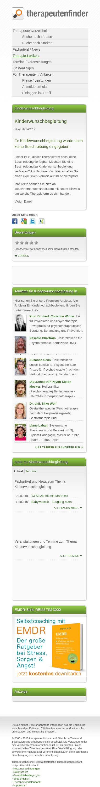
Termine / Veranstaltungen (32, 62)
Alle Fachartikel (66, 507)
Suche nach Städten (37, 43)
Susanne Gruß (40, 360)
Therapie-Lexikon (26, 56)
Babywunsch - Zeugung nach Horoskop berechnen (51, 504)
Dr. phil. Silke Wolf (42, 403)
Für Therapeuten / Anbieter (33, 74)
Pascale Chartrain (42, 338)
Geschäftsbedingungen (26, 775)
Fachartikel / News (26, 49)
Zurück (23, 255)
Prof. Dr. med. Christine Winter (51, 316)
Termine (30, 471)
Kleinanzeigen (23, 68)
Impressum (19, 785)
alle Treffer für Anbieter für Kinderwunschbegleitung (57, 448)
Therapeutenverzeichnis (30, 31)
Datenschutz (20, 771)
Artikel (18, 471)
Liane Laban (38, 425)
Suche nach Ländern (37, 37)
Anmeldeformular (35, 87)
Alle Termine (69, 555)
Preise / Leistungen (36, 80)
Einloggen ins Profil (36, 93)
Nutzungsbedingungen (26, 768)
